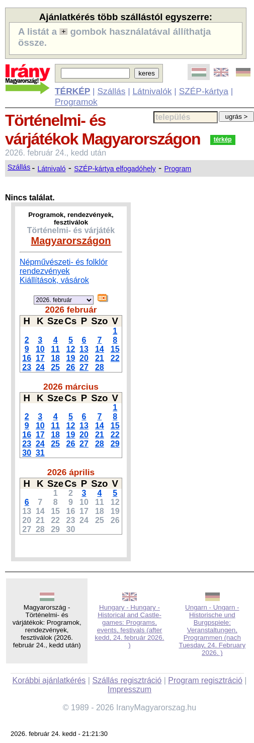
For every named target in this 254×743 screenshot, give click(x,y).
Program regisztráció (205, 680)
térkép (223, 139)
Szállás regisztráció (126, 680)
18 (55, 358)
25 (55, 367)
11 (55, 349)
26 (70, 367)
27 (84, 367)
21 (99, 358)
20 (84, 358)
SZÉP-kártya (203, 91)
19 (70, 358)
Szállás (111, 91)
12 (70, 349)
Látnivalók (152, 91)
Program (177, 169)
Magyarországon (71, 240)
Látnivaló (52, 169)
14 (99, 349)
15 (115, 349)
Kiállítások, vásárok (54, 280)
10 (40, 349)
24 (40, 367)
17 (40, 358)
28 (99, 367)
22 (115, 358)
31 (40, 453)
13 (84, 349)
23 (26, 367)
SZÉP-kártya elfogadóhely (115, 169)
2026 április (71, 472)
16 (26, 358)
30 (26, 453)
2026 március (71, 387)
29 (115, 443)
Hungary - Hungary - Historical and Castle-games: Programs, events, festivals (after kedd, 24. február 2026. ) (129, 626)
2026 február (71, 310)
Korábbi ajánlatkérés (49, 680)
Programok (76, 102)
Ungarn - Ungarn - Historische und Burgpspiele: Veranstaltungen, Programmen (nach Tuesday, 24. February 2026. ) (212, 630)
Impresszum (129, 689)
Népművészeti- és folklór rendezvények (64, 266)
